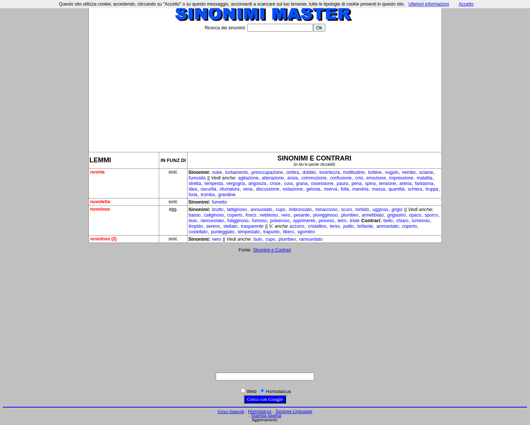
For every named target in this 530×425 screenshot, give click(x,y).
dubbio (309, 172)
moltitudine (353, 172)
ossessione (322, 183)
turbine (375, 172)
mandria (360, 189)
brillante (365, 226)
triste (355, 220)
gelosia (313, 189)
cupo (280, 209)
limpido (196, 226)
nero (285, 215)
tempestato (249, 231)
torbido (362, 209)
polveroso (279, 220)
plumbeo (349, 215)
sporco (431, 215)
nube (217, 172)
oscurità (208, 189)
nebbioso (269, 215)
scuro (346, 209)
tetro (341, 220)
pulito (348, 226)
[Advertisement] (265, 89)
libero (288, 231)
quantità (396, 189)
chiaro (402, 220)
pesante (301, 215)
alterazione (273, 178)
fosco (250, 215)
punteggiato (222, 231)
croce (275, 183)
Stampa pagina (266, 415)
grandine (226, 194)
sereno (213, 226)
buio (193, 220)
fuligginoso (237, 220)
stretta (195, 183)
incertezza (329, 172)
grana (302, 183)
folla (345, 189)
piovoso (326, 220)
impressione (401, 178)
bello (388, 220)
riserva (330, 189)
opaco (415, 215)
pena (356, 183)
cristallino (317, 226)
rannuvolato (212, 220)
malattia (424, 178)
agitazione (248, 178)
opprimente (304, 220)
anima (405, 183)
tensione (387, 183)
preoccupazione (267, 172)
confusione (340, 178)
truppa (431, 189)
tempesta (214, 183)
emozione (376, 178)
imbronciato (300, 209)
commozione (314, 178)
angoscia (257, 183)
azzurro (296, 226)
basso (194, 215)
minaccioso (326, 209)
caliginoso (214, 215)
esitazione (293, 189)
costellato (198, 231)
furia (193, 194)
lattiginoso (237, 209)
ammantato (387, 226)
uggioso (380, 209)
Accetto (466, 4)
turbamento (236, 172)
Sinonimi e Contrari (272, 250)
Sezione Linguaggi (294, 411)
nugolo (392, 172)
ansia (292, 178)
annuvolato (261, 209)
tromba (208, 194)
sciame (426, 172)
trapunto (271, 231)
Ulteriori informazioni (428, 4)
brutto (218, 209)
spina (370, 183)
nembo (409, 172)
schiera (415, 189)
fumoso (259, 220)
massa (378, 189)
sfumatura (229, 189)
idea (193, 189)
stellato (230, 226)
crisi (359, 178)
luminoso (421, 220)
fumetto (219, 202)
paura (342, 183)
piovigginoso (325, 215)
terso (335, 226)
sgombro (306, 231)
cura (288, 183)
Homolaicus (260, 411)
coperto (234, 215)
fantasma (424, 183)
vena (248, 189)
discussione (267, 189)
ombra (292, 172)
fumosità (197, 178)
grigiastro (396, 215)
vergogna (235, 183)
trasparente (252, 226)
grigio (397, 209)
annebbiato (373, 215)
